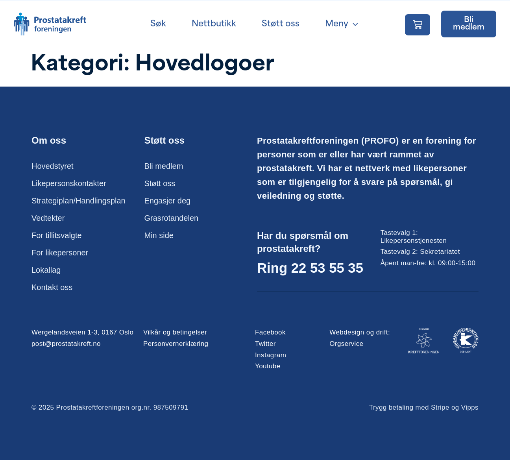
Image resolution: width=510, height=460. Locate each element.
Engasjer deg (167, 201)
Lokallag (46, 270)
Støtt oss (160, 183)
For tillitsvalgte (56, 235)
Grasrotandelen (171, 218)
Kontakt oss (52, 287)
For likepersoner (60, 253)
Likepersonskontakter (68, 183)
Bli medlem (163, 166)
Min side (159, 235)
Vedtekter (48, 218)
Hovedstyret (52, 166)
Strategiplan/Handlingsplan (78, 201)
